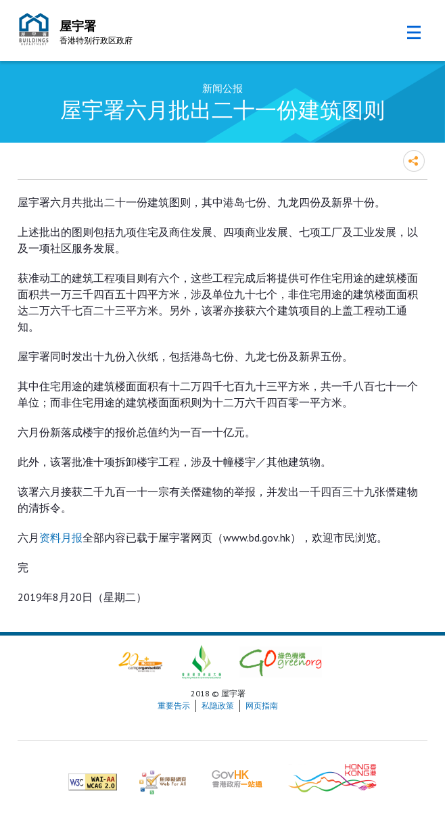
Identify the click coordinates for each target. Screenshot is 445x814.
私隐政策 (218, 705)
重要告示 (174, 705)
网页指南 (261, 705)
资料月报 (61, 537)
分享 (413, 160)
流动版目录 (413, 32)
